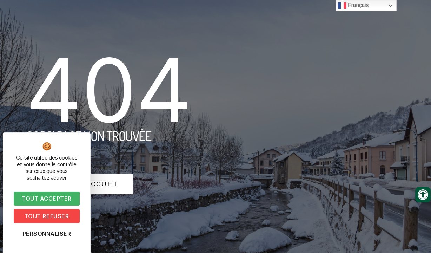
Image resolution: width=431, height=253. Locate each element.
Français (353, 5)
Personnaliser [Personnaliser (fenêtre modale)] (46, 233)
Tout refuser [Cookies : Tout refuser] (47, 216)
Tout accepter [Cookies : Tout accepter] (47, 198)
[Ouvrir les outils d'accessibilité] (423, 194)
